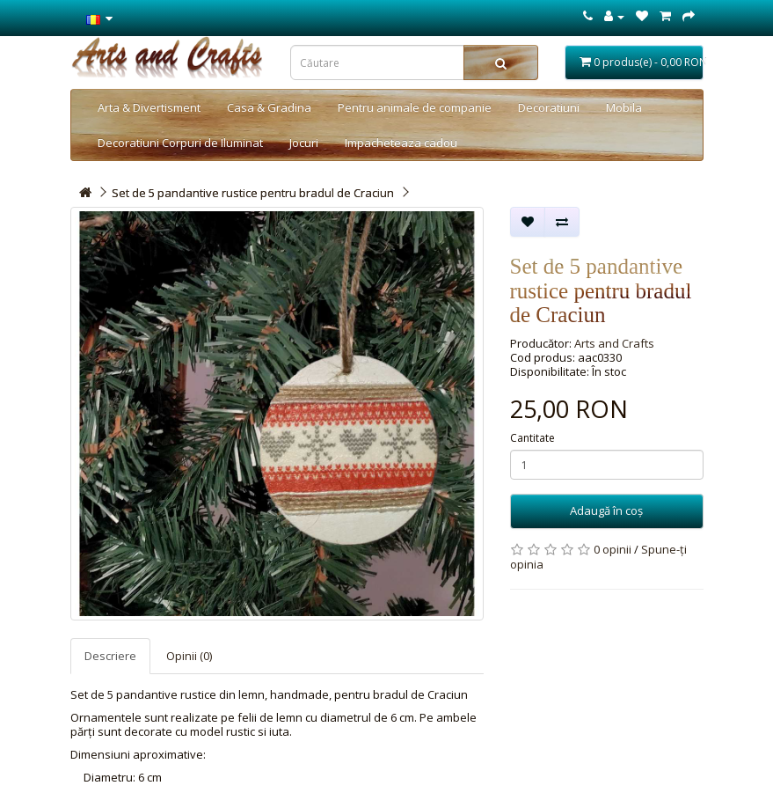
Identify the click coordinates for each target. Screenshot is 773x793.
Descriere (110, 656)
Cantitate (532, 438)
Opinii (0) (189, 656)
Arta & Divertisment (149, 107)
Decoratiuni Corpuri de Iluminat (180, 143)
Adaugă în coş (606, 510)
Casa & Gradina (269, 107)
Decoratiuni (549, 107)
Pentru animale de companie (415, 107)
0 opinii (612, 549)
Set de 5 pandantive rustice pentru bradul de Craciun (253, 193)
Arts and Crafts (614, 343)
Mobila (624, 107)
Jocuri (303, 143)
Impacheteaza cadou (401, 143)
